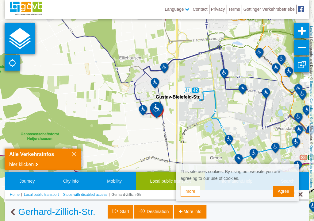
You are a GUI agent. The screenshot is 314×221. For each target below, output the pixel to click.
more (190, 191)
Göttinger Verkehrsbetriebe (269, 9)
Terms (234, 9)
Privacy (218, 9)
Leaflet (311, 31)
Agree (283, 191)
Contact (200, 9)
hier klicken (21, 164)
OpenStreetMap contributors (311, 166)
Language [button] (177, 9)
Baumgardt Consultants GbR (311, 102)
